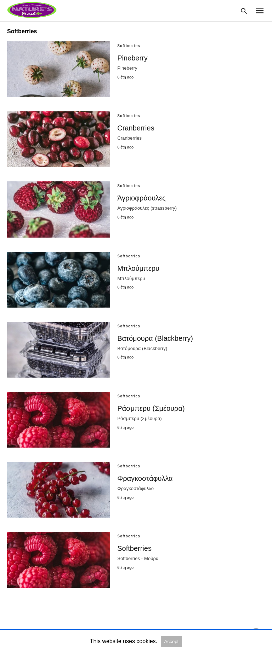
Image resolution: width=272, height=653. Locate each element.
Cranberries (135, 128)
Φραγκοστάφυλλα (144, 478)
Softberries (134, 548)
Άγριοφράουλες (141, 198)
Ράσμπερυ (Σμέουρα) (151, 408)
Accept (171, 641)
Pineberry (132, 58)
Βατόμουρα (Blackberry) (155, 338)
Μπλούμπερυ (138, 268)
